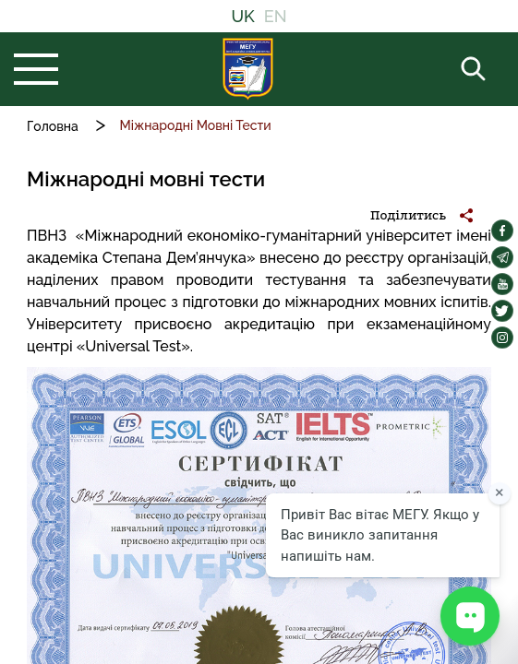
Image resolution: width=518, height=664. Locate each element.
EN (275, 16)
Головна (52, 126)
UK (242, 16)
